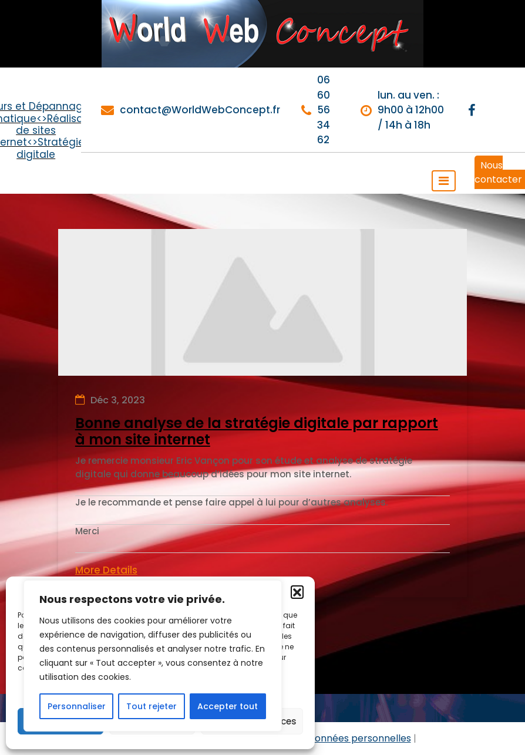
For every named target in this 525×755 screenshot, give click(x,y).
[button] (297, 592)
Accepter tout (227, 706)
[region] (152, 656)
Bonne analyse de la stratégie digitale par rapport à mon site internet (256, 432)
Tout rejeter (151, 706)
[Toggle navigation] (444, 180)
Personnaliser (77, 706)
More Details (106, 570)
